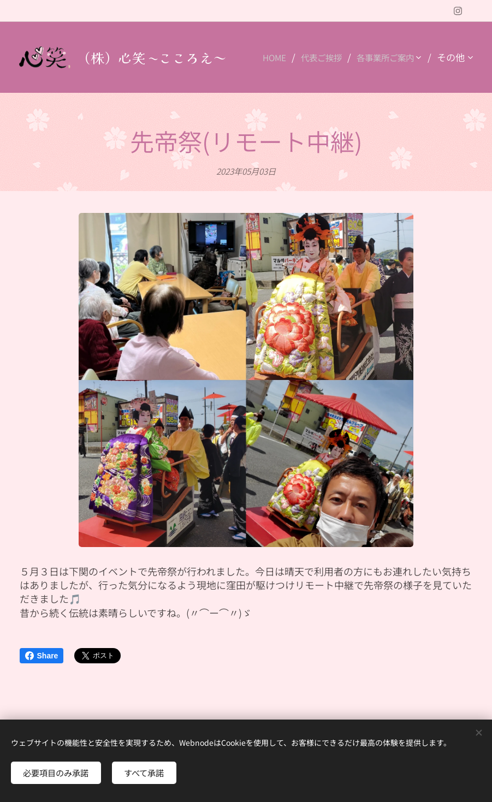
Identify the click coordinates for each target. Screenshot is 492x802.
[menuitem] (350, 57)
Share (41, 655)
